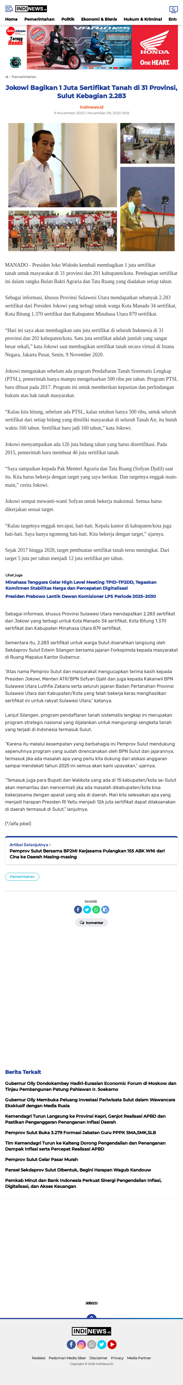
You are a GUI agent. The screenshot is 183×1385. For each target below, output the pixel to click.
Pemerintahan (39, 19)
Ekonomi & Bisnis (99, 19)
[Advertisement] (91, 995)
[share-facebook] (78, 910)
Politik (67, 19)
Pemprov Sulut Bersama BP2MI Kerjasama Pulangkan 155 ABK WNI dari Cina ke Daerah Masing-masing (87, 854)
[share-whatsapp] (96, 910)
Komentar (91, 922)
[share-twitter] (87, 910)
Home (11, 19)
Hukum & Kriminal (143, 19)
